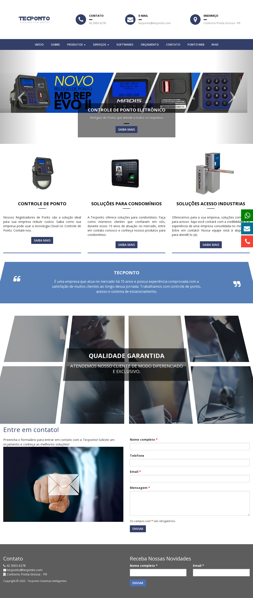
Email (135, 472)
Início (39, 44)
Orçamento (150, 44)
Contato (173, 44)
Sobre (55, 44)
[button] (19, 97)
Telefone (137, 455)
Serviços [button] (101, 44)
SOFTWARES (124, 44)
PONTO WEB (196, 44)
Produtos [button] (76, 44)
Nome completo (144, 439)
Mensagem (140, 488)
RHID (215, 44)
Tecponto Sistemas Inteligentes (47, 581)
